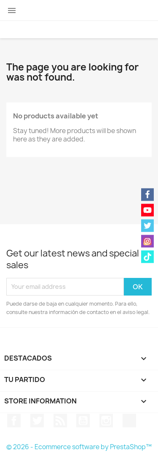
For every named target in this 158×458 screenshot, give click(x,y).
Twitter (37, 420)
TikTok (129, 420)
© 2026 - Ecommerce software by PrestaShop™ (79, 446)
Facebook (14, 420)
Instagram (106, 420)
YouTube (83, 420)
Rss (60, 420)
